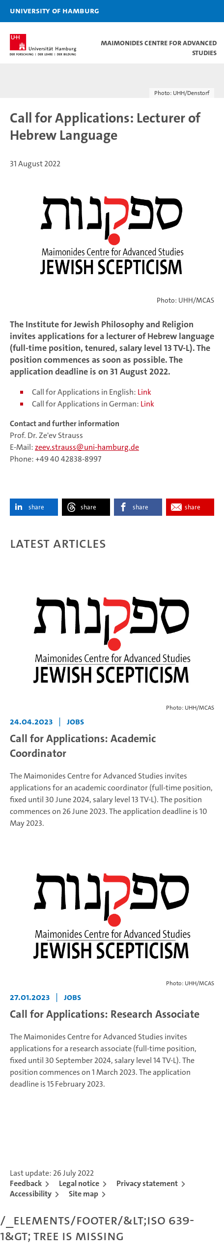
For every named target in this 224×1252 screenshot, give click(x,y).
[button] (185, 11)
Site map (83, 1194)
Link (144, 392)
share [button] (36, 507)
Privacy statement (147, 1183)
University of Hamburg (54, 10)
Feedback (26, 1183)
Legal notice (79, 1183)
